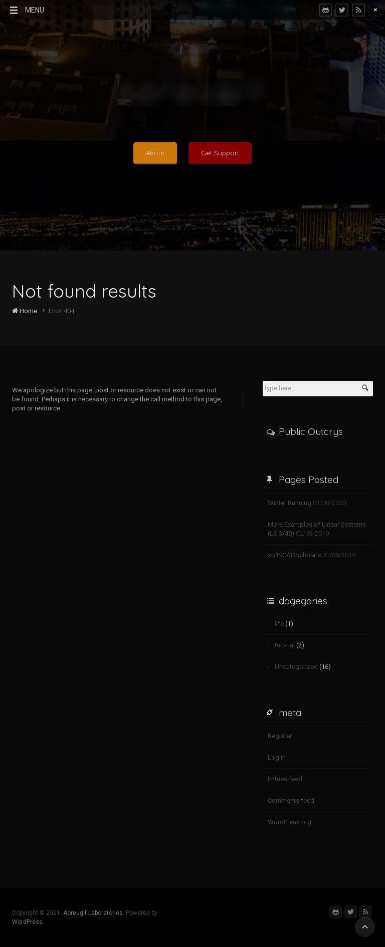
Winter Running (289, 503)
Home (24, 311)
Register (280, 736)
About (155, 153)
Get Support (220, 153)
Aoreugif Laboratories (93, 912)
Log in (277, 757)
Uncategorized (296, 666)
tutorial (285, 645)
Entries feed (285, 779)
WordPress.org (289, 822)
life (279, 623)
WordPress (27, 921)
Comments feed (291, 800)
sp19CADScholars (294, 555)
